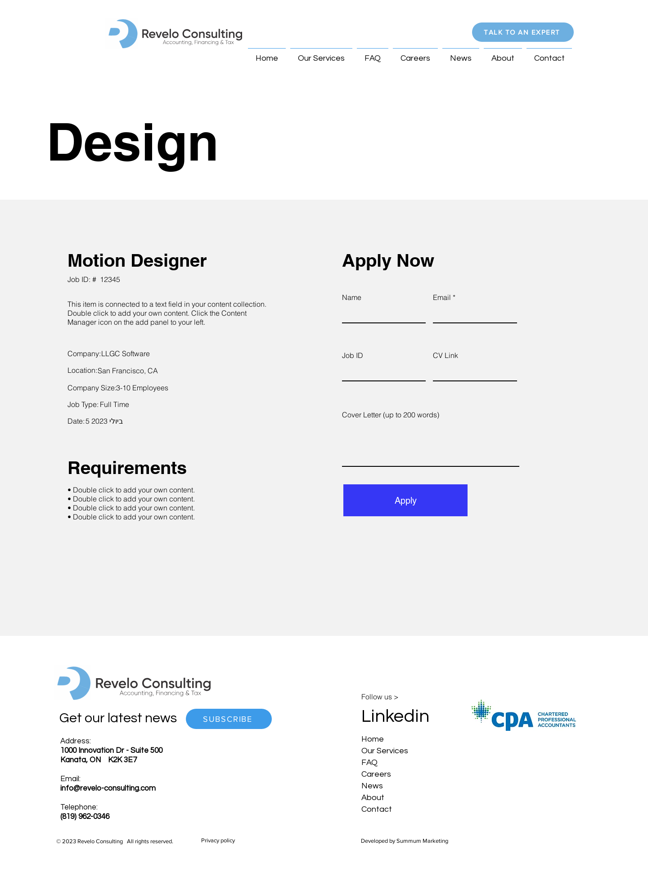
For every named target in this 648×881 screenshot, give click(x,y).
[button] (523, 32)
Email (442, 297)
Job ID (352, 355)
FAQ (369, 762)
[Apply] (405, 500)
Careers (376, 774)
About (372, 797)
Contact (376, 809)
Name (351, 297)
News (372, 786)
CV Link (445, 355)
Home (372, 739)
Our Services (384, 751)
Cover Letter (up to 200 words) (390, 414)
